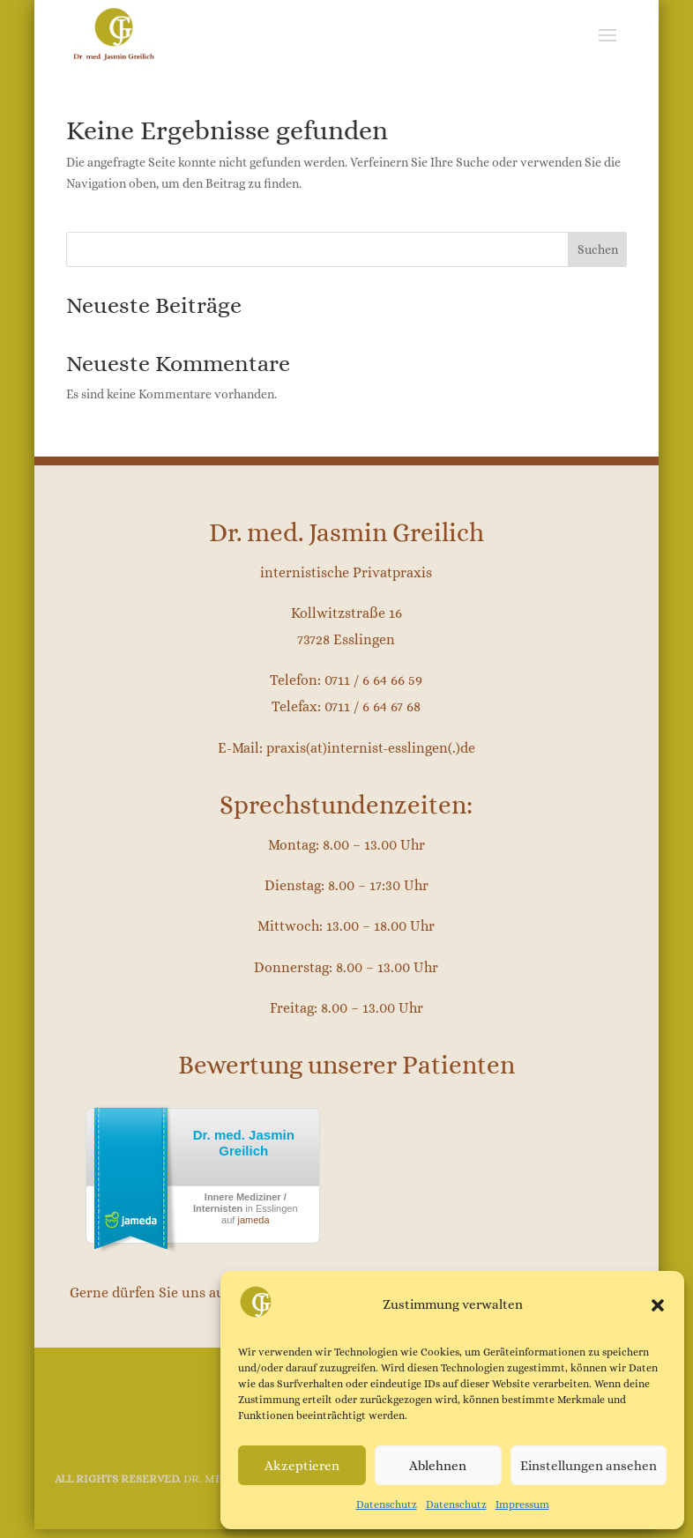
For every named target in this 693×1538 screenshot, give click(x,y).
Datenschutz (386, 1504)
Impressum (522, 1504)
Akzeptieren (302, 1466)
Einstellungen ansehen (588, 1466)
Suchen (598, 249)
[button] (658, 1305)
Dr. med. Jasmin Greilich (243, 1142)
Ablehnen (437, 1466)
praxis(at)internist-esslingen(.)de (370, 747)
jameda (253, 1220)
